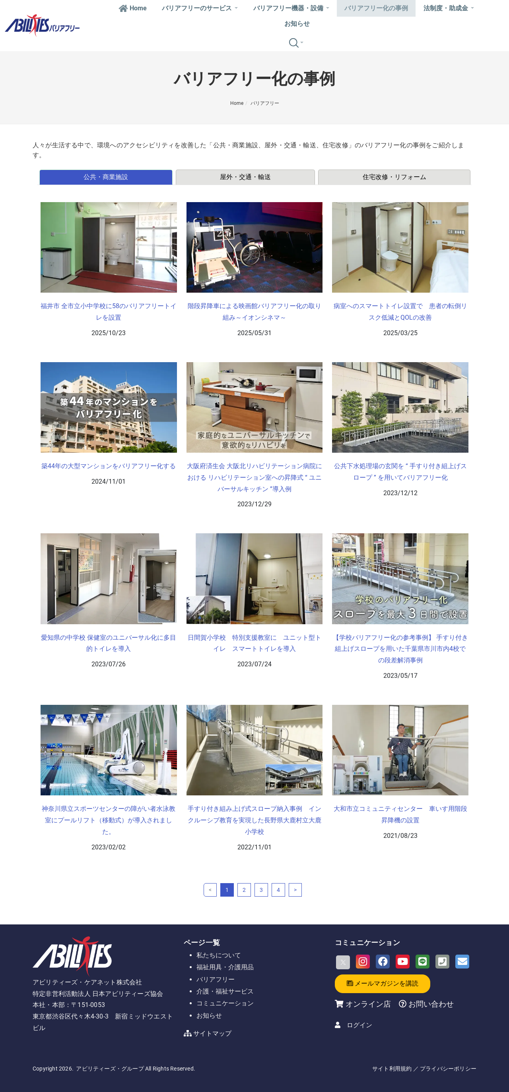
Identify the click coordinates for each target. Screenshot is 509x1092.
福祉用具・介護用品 (225, 967)
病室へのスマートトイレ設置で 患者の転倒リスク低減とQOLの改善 (400, 311)
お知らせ (297, 23)
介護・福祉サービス (225, 991)
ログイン (359, 1025)
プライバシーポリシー (448, 1068)
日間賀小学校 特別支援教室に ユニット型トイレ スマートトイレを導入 (254, 643)
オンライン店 (368, 1004)
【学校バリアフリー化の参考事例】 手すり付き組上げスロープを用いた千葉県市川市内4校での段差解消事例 (400, 649)
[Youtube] (403, 962)
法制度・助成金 (449, 8)
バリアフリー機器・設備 (291, 8)
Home (133, 8)
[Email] (462, 962)
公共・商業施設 (106, 177)
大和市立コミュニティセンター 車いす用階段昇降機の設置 (400, 814)
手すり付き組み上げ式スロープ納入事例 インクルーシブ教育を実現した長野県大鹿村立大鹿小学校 (254, 820)
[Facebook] (383, 962)
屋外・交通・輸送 (245, 177)
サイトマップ (212, 1033)
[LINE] (422, 962)
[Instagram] (363, 962)
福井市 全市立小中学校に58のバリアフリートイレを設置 (109, 311)
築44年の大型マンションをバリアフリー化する (108, 466)
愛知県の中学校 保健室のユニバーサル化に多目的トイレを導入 (108, 643)
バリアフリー (265, 103)
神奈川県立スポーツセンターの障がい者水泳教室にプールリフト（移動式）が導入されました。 (108, 820)
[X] (343, 962)
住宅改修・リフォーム (394, 177)
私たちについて (218, 955)
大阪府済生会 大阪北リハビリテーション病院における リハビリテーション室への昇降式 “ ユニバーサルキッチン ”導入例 (254, 477)
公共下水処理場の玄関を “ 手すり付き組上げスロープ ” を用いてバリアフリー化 (400, 471)
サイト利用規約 (392, 1068)
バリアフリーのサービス (200, 8)
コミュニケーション (225, 1003)
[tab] (106, 177)
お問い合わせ (430, 1004)
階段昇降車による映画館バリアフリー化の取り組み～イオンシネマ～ (254, 311)
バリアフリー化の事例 (376, 8)
